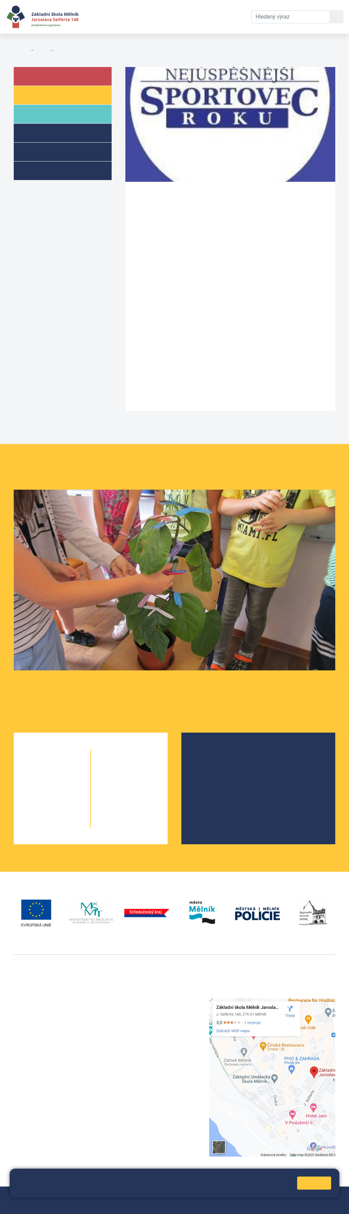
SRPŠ (205, 797)
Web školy (323, 1196)
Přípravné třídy (52, 151)
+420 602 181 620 (36, 1095)
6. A (117, 768)
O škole (207, 753)
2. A (40, 782)
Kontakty (227, 16)
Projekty (208, 775)
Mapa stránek (159, 1196)
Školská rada (214, 764)
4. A (40, 809)
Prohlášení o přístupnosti (44, 1204)
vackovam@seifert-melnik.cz (50, 1104)
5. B (64, 823)
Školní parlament (219, 786)
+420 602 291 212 (147, 1010)
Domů (20, 50)
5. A (40, 823)
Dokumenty (190, 16)
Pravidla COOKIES (100, 1204)
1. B (64, 768)
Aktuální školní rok (139, 16)
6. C (141, 768)
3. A (40, 796)
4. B (64, 809)
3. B (64, 796)
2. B (64, 782)
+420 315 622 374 (147, 1002)
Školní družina (52, 132)
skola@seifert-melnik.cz (155, 1026)
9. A (117, 809)
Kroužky (42, 170)
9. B (142, 809)
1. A (40, 768)
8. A (117, 796)
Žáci (37, 94)
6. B (129, 768)
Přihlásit (189, 1196)
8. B (142, 796)
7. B (142, 782)
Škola (40, 75)
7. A (117, 782)
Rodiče (42, 113)
